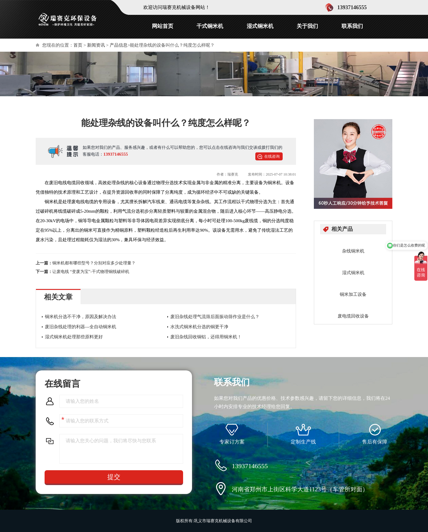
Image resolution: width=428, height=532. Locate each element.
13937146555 (115, 154)
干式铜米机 (209, 26)
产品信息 (119, 45)
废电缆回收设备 (353, 316)
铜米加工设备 (353, 294)
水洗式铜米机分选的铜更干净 (199, 326)
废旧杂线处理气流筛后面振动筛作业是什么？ (214, 316)
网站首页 (162, 26)
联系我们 (352, 26)
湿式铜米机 (260, 26)
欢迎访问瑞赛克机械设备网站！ (176, 7)
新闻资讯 (96, 45)
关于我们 (307, 26)
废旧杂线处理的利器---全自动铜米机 (80, 326)
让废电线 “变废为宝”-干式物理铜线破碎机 (90, 271)
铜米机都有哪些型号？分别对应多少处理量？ (94, 263)
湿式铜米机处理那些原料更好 (74, 336)
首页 (77, 45)
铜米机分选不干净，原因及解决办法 (80, 316)
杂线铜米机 (353, 251)
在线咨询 (272, 156)
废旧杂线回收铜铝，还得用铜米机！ (206, 336)
